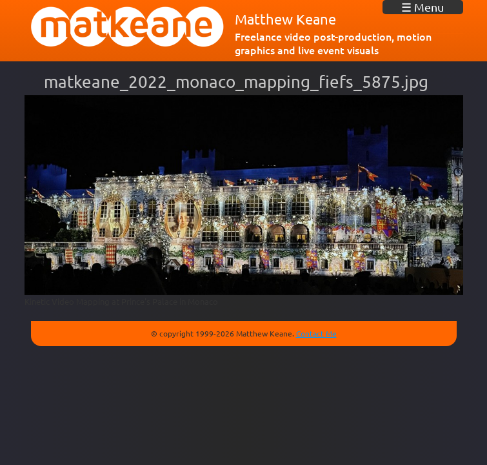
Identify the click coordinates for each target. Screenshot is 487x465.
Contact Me (316, 333)
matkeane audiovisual (127, 27)
